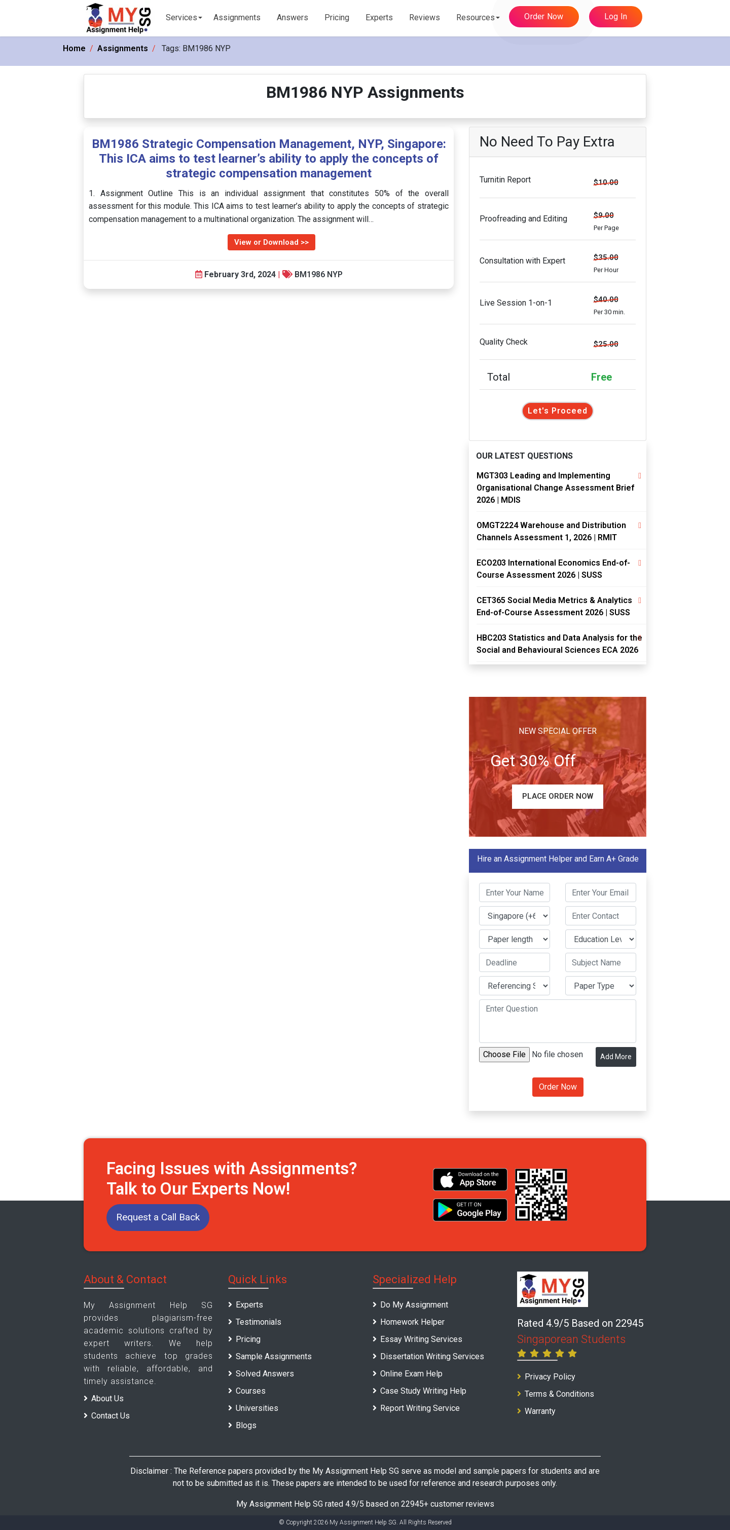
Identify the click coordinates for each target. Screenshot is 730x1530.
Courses (251, 1391)
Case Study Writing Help (423, 1391)
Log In (616, 16)
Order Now (543, 16)
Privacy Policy (550, 1377)
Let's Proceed (558, 411)
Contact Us (110, 1416)
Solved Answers (265, 1373)
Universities (257, 1408)
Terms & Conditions (559, 1394)
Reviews (424, 17)
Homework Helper (412, 1322)
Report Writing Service (420, 1408)
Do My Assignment (414, 1305)
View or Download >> (271, 242)
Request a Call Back (158, 1217)
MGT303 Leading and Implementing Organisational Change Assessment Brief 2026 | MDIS (555, 488)
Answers (292, 17)
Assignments (237, 17)
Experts (379, 17)
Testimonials (258, 1322)
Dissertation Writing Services (432, 1356)
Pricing (336, 17)
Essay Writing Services (421, 1339)
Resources (475, 17)
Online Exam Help (411, 1373)
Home (74, 48)
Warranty (540, 1411)
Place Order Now (557, 796)
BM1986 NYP (319, 274)
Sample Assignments (274, 1356)
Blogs (246, 1425)
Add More (616, 1057)
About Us (107, 1398)
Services (181, 17)
